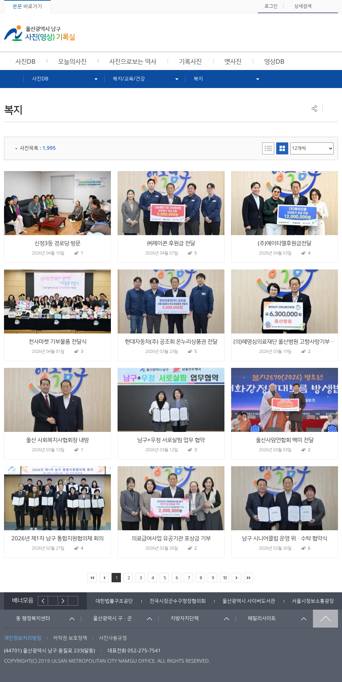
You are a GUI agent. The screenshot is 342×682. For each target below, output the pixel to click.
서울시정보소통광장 (313, 601)
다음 (63, 601)
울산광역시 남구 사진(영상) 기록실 (39, 33)
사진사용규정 (113, 638)
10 (224, 578)
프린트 (330, 108)
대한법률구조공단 (114, 601)
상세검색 (303, 6)
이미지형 (282, 148)
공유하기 (314, 108)
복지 (198, 79)
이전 (43, 601)
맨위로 (325, 619)
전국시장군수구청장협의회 (178, 601)
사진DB (40, 79)
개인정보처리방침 (22, 638)
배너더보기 (73, 601)
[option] (114, 601)
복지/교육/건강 (129, 79)
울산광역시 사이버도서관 (248, 601)
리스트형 (268, 148)
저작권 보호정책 (70, 638)
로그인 (271, 6)
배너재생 (53, 601)
